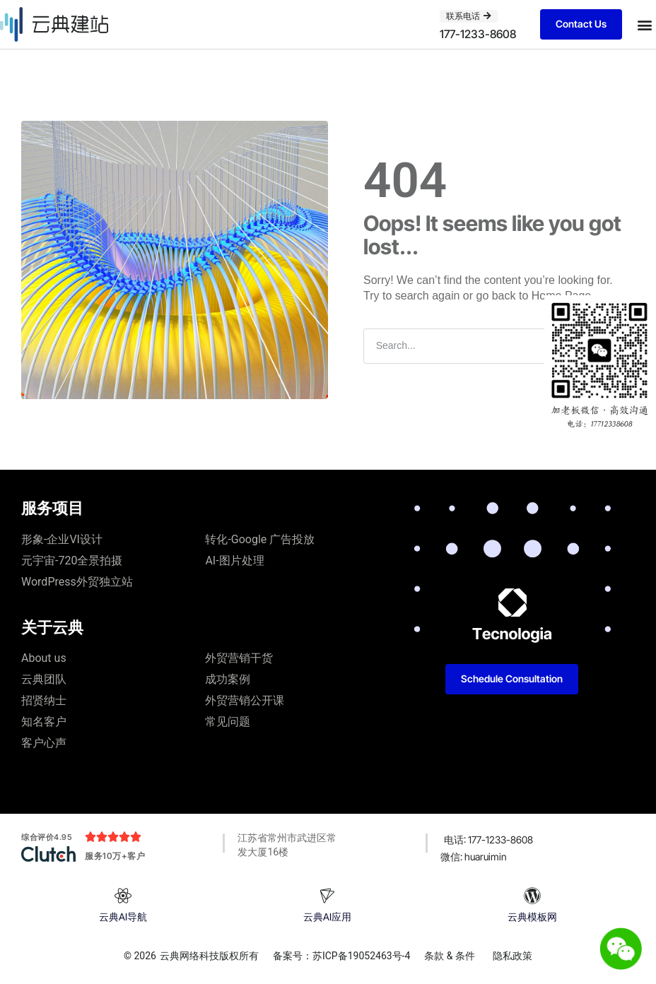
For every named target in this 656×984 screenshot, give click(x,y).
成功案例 (227, 679)
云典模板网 (532, 917)
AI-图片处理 (234, 560)
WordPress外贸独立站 (77, 581)
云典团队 (43, 679)
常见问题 (227, 721)
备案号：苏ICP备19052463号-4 (341, 955)
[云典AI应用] (327, 895)
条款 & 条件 (449, 955)
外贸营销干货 (239, 658)
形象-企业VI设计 (61, 539)
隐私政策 (512, 955)
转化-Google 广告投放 (260, 539)
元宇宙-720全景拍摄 (71, 560)
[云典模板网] (532, 895)
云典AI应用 (327, 917)
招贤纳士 (43, 700)
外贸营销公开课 (244, 700)
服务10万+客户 (115, 855)
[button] (644, 24)
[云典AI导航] (123, 895)
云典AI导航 (123, 917)
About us (43, 658)
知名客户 (43, 721)
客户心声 (43, 742)
